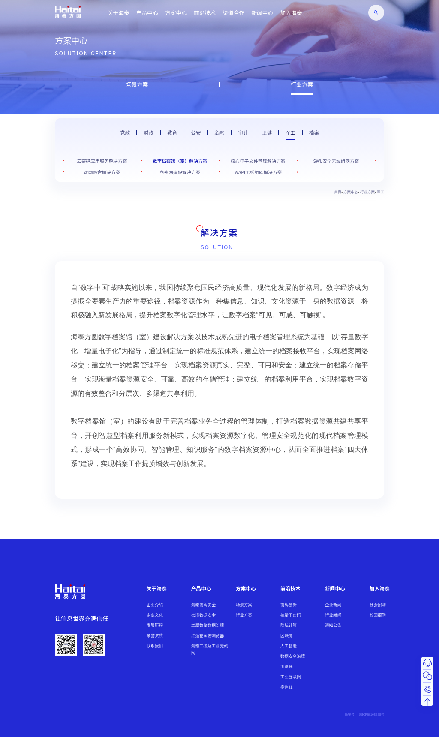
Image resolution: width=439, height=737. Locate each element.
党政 (125, 132)
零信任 (286, 687)
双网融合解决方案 (102, 172)
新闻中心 (262, 13)
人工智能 (288, 646)
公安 (196, 132)
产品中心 (147, 13)
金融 (219, 132)
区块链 (286, 635)
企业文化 (155, 615)
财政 (148, 132)
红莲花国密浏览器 (207, 635)
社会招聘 (378, 605)
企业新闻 (333, 605)
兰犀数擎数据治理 (207, 625)
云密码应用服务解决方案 (102, 161)
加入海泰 (291, 13)
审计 (243, 132)
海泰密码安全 (203, 605)
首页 (337, 191)
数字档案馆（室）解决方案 (180, 161)
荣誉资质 (155, 635)
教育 (172, 132)
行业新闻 (333, 615)
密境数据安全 (203, 615)
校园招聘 (378, 615)
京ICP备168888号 (371, 714)
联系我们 (155, 646)
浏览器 (286, 666)
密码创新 (288, 605)
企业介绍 (155, 605)
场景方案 (137, 84)
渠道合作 (233, 13)
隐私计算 (288, 625)
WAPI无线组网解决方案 (258, 172)
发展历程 (155, 625)
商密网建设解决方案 (180, 172)
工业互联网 (290, 677)
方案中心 (176, 13)
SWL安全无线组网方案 (336, 161)
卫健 (267, 132)
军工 (290, 132)
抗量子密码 (290, 615)
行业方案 (302, 84)
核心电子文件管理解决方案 (258, 161)
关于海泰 (118, 13)
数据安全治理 (292, 656)
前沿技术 (205, 13)
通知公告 (333, 625)
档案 (314, 132)
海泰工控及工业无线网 (209, 649)
